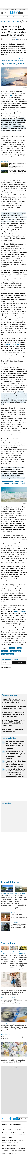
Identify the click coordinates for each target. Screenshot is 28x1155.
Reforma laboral (22, 9)
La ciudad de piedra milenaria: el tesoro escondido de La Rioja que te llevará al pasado (19, 917)
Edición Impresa (6, 1137)
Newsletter (23, 1118)
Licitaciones (13, 1153)
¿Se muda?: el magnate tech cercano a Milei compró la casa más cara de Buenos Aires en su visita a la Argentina (15, 745)
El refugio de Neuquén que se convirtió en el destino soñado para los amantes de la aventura (7, 900)
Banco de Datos (6, 1129)
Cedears (24, 805)
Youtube (17, 1118)
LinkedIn (13, 1118)
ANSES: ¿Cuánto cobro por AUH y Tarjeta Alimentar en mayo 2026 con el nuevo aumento (13, 714)
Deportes (22, 1135)
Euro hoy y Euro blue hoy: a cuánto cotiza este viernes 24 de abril (14, 961)
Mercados (18, 1129)
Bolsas (10, 805)
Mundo (13, 1135)
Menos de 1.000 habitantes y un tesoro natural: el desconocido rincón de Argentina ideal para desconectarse (21, 902)
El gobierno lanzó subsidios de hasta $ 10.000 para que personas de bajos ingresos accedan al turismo (18, 927)
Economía (16, 17)
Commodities (17, 805)
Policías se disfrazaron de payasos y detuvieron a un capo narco (14, 707)
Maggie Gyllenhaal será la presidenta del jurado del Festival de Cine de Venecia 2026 (13, 700)
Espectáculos (6, 1143)
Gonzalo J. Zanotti (7, 39)
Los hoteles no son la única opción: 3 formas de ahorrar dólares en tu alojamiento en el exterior (13, 992)
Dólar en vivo (13, 9)
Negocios (4, 1132)
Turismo (17, 21)
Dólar (7, 17)
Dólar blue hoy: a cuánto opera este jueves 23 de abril (12, 730)
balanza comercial (19, 611)
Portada (4, 1124)
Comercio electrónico (7, 654)
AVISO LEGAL (5, 1151)
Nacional (4, 1135)
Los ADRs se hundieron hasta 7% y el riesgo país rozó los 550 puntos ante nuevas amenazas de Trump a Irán (16, 763)
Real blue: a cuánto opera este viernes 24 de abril (4, 959)
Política (23, 1127)
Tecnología (18, 1143)
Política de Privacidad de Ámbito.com (13, 1148)
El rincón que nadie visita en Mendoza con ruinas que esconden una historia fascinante (14, 64)
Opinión (13, 1132)
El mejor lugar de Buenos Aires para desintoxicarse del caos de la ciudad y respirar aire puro (17, 171)
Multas (3, 1153)
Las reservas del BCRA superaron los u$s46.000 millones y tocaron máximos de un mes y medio (14, 1002)
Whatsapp (21, 1118)
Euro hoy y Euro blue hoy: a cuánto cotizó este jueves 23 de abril (13, 1061)
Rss (2, 1145)
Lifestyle (22, 1132)
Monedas (3, 805)
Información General (8, 1140)
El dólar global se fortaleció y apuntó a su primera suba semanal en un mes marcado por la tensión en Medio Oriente (14, 1028)
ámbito (3, 21)
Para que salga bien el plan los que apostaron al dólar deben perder (23, 962)
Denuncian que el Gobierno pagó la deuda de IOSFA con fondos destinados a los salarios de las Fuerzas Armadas (14, 722)
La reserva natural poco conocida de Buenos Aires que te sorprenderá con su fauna (14, 59)
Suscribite (19, 662)
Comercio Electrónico (11, 344)
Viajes (19, 648)
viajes (12, 95)
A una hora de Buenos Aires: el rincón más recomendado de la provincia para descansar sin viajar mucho (17, 166)
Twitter (2, 1118)
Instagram (9, 1118)
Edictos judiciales (18, 1151)
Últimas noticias (15, 1124)
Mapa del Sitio (11, 1145)
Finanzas (14, 1127)
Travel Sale (4, 651)
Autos (21, 1140)
